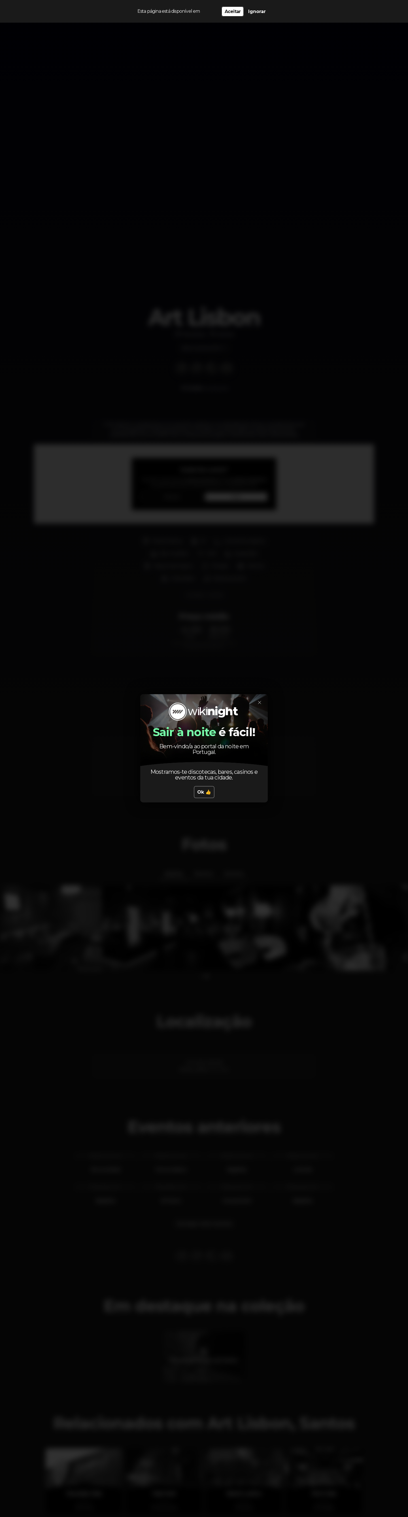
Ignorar (257, 11)
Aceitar (233, 11)
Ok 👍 (204, 792)
